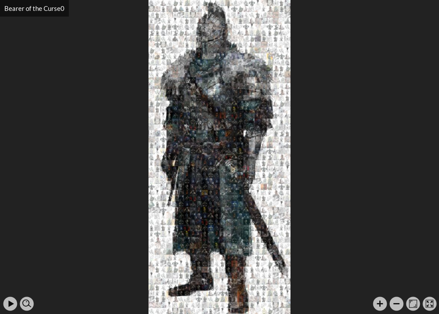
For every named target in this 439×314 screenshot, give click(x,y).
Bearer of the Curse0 (34, 8)
